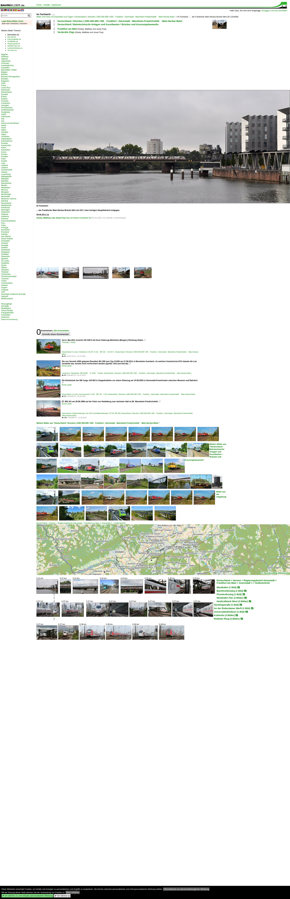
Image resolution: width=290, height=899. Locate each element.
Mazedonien (6, 183)
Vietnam (4, 296)
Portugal (4, 227)
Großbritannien (7, 110)
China (3, 85)
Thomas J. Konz (69, 342)
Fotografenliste (7, 313)
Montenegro (6, 194)
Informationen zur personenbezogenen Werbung (186, 889)
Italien (3, 130)
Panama (4, 219)
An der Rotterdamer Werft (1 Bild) (232, 608)
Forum (39, 5)
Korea (3, 152)
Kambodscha (6, 141)
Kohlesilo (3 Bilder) (224, 615)
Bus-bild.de (11, 37)
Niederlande (6, 205)
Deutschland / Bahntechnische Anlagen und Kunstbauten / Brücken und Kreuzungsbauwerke (108, 24)
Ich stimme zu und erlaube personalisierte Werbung (27, 896)
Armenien (5, 63)
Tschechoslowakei (8, 276)
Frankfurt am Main (67, 29)
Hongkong (5, 112)
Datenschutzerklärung (9, 319)
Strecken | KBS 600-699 (98, 17)
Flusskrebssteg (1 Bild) (229, 594)
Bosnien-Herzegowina (10, 76)
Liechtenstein (6, 170)
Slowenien (5, 256)
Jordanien (5, 136)
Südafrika (5, 263)
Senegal (4, 245)
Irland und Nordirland (10, 123)
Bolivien (4, 74)
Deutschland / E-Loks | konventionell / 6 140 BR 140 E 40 (84, 394)
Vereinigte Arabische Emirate (13, 294)
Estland (4, 99)
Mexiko (4, 185)
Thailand (4, 272)
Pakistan (4, 214)
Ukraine (4, 285)
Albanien (5, 57)
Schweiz (4, 243)
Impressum (56, 5)
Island (3, 125)
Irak (2, 119)
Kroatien (4, 156)
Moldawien (5, 187)
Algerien (4, 59)
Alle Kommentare (61, 331)
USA (3, 292)
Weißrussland (7, 298)
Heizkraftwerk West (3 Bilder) (232, 601)
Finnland (4, 101)
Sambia (4, 234)
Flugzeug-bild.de (13, 44)
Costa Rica (5, 88)
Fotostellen (5, 315)
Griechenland (6, 108)
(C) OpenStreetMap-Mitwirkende (274, 573)
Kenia (3, 148)
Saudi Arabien (7, 239)
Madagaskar (6, 176)
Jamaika (4, 132)
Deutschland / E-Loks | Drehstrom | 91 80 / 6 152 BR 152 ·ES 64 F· (88, 352)
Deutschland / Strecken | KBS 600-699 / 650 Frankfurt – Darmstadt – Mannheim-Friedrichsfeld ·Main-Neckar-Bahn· (120, 21)
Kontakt (47, 5)
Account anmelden (279, 11)
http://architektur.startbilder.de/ (79, 218)
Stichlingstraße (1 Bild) (226, 605)
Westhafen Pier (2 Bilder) (230, 598)
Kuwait (4, 161)
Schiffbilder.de (12, 41)
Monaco (4, 190)
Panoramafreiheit (8, 221)
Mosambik (5, 196)
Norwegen (5, 210)
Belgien (4, 72)
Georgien (5, 105)
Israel (3, 128)
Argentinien (6, 61)
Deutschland (80, 17)
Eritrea (4, 96)
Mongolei (5, 192)
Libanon (4, 168)
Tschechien (6, 274)
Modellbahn (6, 308)
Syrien (3, 265)
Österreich (5, 212)
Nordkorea (5, 207)
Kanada (4, 143)
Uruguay (4, 290)
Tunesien (5, 279)
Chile (3, 83)
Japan (3, 134)
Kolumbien (5, 150)
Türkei (3, 281)
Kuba (3, 159)
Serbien (4, 247)
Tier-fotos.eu (12, 50)
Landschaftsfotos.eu (15, 48)
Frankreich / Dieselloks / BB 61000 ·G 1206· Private (82, 373)
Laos (3, 163)
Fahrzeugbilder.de (14, 39)
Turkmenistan (7, 283)
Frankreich (5, 103)
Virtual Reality (7, 310)
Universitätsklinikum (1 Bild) (229, 612)
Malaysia (5, 179)
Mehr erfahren (72, 892)
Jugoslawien (6, 139)
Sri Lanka (5, 261)
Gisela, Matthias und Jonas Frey (50, 218)
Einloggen (265, 11)
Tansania (5, 270)
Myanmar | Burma (8, 199)
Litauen (4, 172)
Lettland (4, 165)
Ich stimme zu (62, 896)
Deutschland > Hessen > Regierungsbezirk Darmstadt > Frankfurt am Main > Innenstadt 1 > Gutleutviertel (81, 523)
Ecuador (4, 94)
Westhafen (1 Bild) (226, 587)
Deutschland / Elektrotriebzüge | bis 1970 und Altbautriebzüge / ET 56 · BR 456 (91, 413)
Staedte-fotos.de (13, 46)
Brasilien (4, 79)
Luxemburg (6, 174)
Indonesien (5, 116)
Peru (3, 223)
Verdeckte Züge (66, 32)
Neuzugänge (6, 304)
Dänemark (5, 90)
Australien (5, 68)
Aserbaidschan (7, 65)
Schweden (5, 241)
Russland (5, 232)
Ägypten (4, 54)
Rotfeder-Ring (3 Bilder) (227, 619)
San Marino (6, 236)
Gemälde (5, 306)
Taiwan (4, 267)
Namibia (4, 201)
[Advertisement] (92, 61)
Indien (3, 114)
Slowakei (5, 254)
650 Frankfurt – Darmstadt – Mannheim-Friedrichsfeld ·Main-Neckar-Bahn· (142, 17)
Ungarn (4, 287)
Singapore (5, 252)
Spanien (4, 259)
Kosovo (4, 154)
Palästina (5, 216)
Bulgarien (5, 81)
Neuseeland (6, 203)
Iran (2, 121)
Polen (3, 225)
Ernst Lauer (67, 366)
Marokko (4, 181)
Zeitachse (5, 317)
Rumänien (5, 230)
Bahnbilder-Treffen (9, 70)
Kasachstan (6, 145)
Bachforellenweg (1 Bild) (230, 591)
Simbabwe (5, 250)
